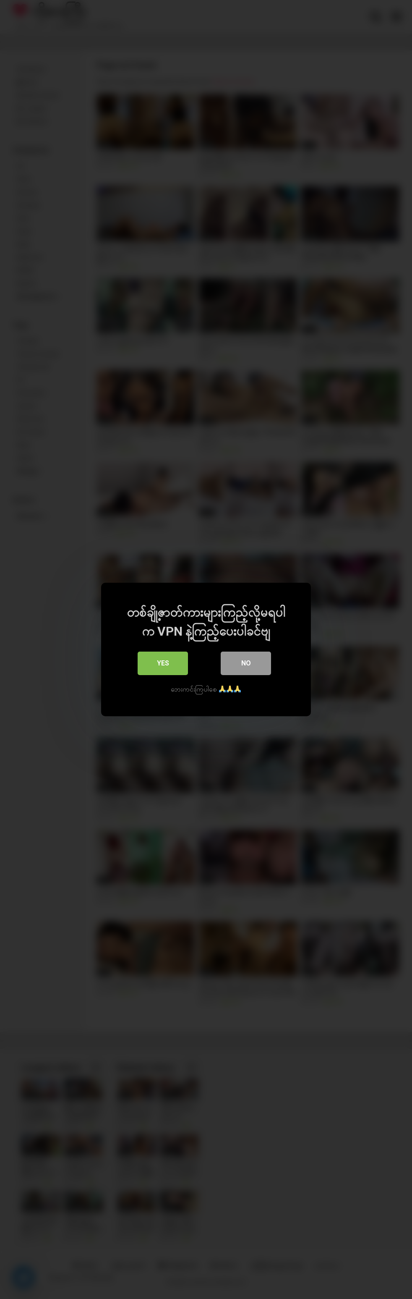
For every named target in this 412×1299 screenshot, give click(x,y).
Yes (163, 663)
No (246, 663)
